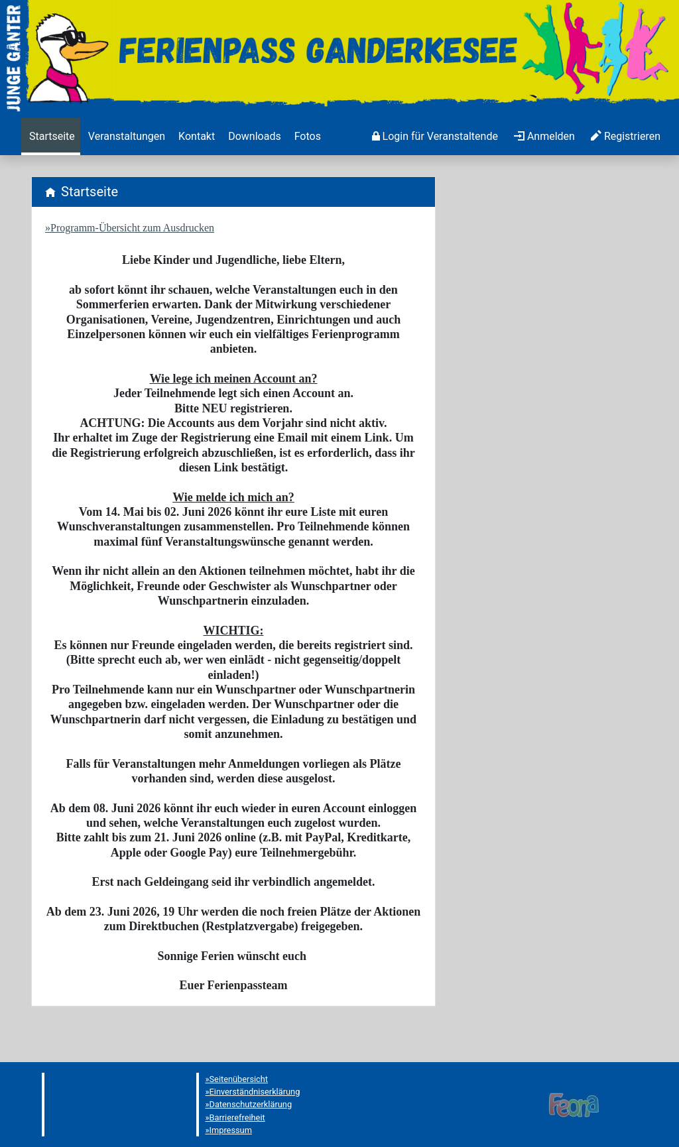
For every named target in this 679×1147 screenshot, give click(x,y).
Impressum (231, 1130)
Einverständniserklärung (255, 1092)
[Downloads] (253, 136)
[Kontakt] (195, 136)
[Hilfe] (306, 136)
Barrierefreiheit (237, 1117)
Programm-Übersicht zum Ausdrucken (132, 227)
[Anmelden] (435, 136)
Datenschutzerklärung (251, 1104)
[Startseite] (50, 136)
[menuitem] (50, 136)
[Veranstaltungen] (125, 136)
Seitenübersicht (239, 1079)
